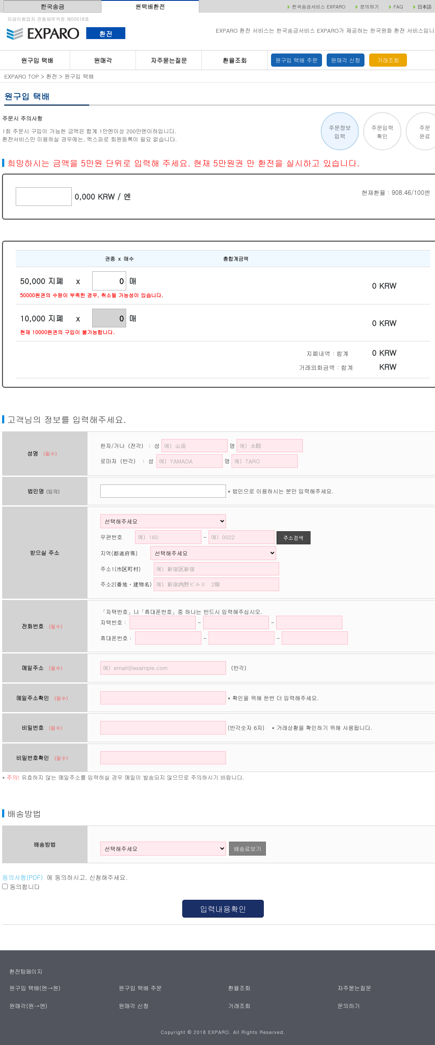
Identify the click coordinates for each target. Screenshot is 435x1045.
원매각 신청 (345, 60)
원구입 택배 (37, 60)
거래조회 (388, 60)
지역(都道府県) (124, 553)
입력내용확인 (223, 908)
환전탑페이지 (25, 971)
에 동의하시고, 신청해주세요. (64, 877)
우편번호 (111, 537)
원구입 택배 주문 (296, 60)
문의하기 (349, 1006)
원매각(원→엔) (28, 1006)
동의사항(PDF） (24, 877)
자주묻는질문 (169, 60)
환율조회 (235, 60)
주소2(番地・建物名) (126, 584)
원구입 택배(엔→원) (34, 988)
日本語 (425, 6)
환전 (105, 33)
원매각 (103, 60)
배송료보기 (247, 849)
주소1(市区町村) (126, 569)
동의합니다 (21, 886)
